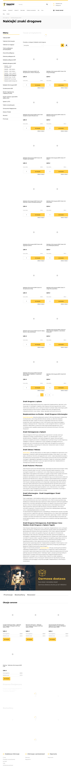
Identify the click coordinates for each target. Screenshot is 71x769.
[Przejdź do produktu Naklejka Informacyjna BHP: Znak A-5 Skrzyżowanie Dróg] (34, 275)
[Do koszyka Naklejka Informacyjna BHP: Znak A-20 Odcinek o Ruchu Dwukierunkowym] (38, 214)
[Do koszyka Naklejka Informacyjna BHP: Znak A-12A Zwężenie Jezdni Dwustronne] (38, 128)
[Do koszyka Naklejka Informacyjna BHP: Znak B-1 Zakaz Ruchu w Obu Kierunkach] (38, 344)
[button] (41, 88)
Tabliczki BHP (6, 37)
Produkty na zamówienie (9, 759)
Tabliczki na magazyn (8, 44)
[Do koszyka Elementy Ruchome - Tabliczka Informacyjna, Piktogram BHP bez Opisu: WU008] (29, 639)
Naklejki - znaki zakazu (9, 69)
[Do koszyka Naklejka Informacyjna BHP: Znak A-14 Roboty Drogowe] (61, 128)
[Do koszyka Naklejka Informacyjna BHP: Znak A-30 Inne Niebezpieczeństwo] (61, 258)
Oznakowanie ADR (8, 88)
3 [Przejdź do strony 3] (49, 394)
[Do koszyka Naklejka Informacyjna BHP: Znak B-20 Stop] (61, 387)
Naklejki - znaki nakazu (9, 71)
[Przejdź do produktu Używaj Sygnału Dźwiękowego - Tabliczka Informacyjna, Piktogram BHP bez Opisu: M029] (58, 616)
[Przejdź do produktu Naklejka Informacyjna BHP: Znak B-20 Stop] (57, 362)
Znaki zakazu (26, 452)
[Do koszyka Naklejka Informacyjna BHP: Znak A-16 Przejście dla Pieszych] (38, 171)
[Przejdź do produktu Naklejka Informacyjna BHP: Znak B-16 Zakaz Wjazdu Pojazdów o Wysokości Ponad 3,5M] (34, 362)
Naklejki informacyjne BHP (10, 85)
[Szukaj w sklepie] (31, 4)
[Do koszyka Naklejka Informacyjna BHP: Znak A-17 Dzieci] (61, 171)
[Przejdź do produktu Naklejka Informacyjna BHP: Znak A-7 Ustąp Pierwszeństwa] (57, 275)
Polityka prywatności (8, 765)
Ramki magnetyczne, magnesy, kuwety (8, 92)
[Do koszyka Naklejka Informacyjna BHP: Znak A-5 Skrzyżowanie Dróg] (38, 301)
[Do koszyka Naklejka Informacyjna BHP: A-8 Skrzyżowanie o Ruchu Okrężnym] (38, 85)
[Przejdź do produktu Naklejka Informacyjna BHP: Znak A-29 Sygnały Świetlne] (34, 232)
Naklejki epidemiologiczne (10, 81)
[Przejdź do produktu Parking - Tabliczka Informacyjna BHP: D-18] (12, 656)
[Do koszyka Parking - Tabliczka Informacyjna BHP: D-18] (6, 678)
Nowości (5, 115)
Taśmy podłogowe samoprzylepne (8, 48)
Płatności (27, 757)
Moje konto (50, 757)
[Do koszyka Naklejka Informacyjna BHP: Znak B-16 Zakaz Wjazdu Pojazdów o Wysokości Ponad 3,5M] (38, 387)
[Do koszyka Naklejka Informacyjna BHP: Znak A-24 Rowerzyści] (61, 214)
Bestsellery (20, 595)
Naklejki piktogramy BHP (9, 63)
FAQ (4, 763)
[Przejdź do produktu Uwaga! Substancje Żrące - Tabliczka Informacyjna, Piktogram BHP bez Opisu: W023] (12, 616)
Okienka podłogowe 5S (9, 56)
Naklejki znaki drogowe (10, 75)
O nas (4, 757)
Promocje (5, 119)
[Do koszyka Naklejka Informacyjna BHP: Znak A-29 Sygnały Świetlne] (38, 258)
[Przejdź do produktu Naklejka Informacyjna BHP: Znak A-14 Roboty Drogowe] (57, 102)
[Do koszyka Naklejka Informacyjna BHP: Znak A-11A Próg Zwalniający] (61, 85)
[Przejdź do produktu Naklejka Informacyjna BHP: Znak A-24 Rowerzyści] (57, 189)
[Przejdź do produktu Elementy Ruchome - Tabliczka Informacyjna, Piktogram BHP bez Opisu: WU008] (35, 616)
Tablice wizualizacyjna (8, 105)
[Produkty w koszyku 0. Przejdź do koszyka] (59, 10)
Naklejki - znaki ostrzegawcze (8, 66)
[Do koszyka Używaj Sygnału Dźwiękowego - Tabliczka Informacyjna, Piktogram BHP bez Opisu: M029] (52, 639)
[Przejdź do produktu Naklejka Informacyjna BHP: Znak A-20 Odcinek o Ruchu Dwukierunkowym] (34, 189)
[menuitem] (4, 10)
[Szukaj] (47, 4)
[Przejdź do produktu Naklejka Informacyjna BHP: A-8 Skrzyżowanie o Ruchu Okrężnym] (34, 59)
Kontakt (5, 761)
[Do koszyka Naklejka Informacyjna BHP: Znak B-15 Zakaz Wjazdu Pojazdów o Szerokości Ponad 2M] (61, 344)
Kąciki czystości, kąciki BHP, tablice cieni (10, 97)
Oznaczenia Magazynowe (9, 108)
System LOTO (6, 101)
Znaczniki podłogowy (8, 53)
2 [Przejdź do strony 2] (45, 394)
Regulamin (28, 759)
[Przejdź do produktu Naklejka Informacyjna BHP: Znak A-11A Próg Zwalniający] (57, 59)
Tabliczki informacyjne (9, 41)
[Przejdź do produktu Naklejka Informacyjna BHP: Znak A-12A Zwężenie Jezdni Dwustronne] (34, 102)
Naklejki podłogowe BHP (9, 60)
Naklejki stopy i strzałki (9, 77)
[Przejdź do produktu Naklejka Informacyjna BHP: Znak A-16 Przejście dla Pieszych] (34, 146)
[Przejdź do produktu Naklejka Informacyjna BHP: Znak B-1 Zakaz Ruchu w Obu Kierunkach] (34, 319)
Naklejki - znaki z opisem (10, 73)
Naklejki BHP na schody (10, 79)
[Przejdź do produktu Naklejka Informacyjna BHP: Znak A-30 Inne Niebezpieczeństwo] (57, 232)
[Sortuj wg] (33, 45)
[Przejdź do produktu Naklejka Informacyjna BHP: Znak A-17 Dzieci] (57, 146)
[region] (11, 140)
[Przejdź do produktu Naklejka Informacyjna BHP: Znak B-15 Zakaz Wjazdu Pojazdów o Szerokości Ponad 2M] (57, 319)
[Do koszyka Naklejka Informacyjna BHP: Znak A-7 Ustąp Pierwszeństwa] (61, 301)
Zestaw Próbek (7, 112)
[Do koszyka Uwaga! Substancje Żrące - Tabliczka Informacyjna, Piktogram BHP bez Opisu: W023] (6, 639)
